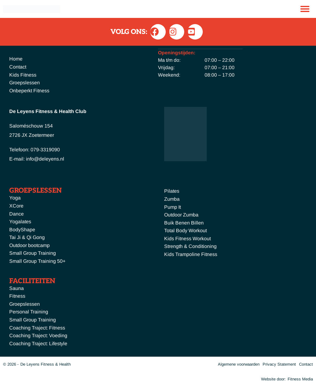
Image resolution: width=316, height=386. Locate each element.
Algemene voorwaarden (239, 364)
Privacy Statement (279, 364)
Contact (306, 364)
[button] (304, 9)
